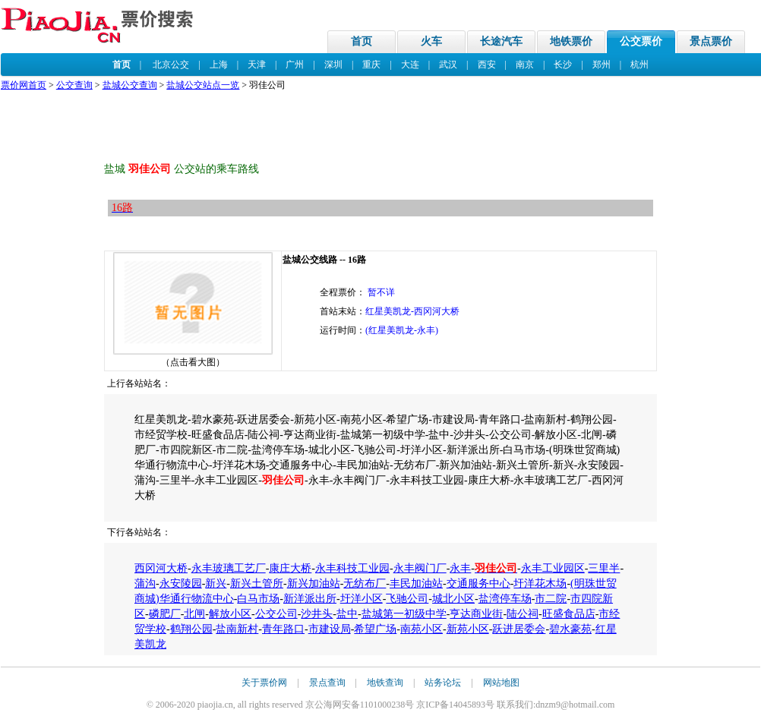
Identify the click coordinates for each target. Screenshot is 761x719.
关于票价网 (264, 682)
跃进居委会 (518, 629)
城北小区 (453, 598)
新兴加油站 (313, 583)
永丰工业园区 (553, 568)
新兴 (215, 583)
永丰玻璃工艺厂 (228, 568)
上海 (219, 64)
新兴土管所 (256, 583)
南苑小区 (421, 629)
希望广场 (375, 629)
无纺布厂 (364, 583)
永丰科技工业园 (352, 568)
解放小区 (230, 614)
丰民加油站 (416, 583)
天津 (257, 64)
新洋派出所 (309, 598)
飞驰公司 (407, 598)
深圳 (333, 64)
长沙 (563, 64)
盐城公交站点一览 (202, 85)
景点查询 (327, 682)
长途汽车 (501, 41)
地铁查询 (385, 682)
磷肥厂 (165, 614)
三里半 (604, 568)
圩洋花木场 (540, 583)
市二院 (551, 598)
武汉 (448, 64)
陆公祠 (522, 614)
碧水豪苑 (570, 629)
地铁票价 (571, 41)
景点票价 (711, 41)
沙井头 (317, 614)
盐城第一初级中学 (404, 614)
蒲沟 (145, 583)
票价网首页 (23, 85)
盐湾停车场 (505, 598)
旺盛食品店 (568, 614)
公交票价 (641, 41)
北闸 (194, 614)
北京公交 (171, 64)
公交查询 (74, 85)
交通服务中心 (478, 583)
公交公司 (276, 614)
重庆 (371, 64)
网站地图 (501, 682)
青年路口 (283, 629)
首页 (361, 41)
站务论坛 (443, 682)
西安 (487, 64)
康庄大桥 (290, 568)
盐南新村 (237, 629)
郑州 (601, 64)
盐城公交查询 (130, 85)
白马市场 (258, 598)
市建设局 (329, 629)
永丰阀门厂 (420, 568)
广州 (295, 64)
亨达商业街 (476, 614)
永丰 (460, 568)
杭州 (639, 64)
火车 (431, 41)
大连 (410, 64)
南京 (525, 64)
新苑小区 (468, 629)
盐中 (347, 614)
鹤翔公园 (191, 629)
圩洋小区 (361, 598)
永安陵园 (180, 583)
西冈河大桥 (161, 568)
